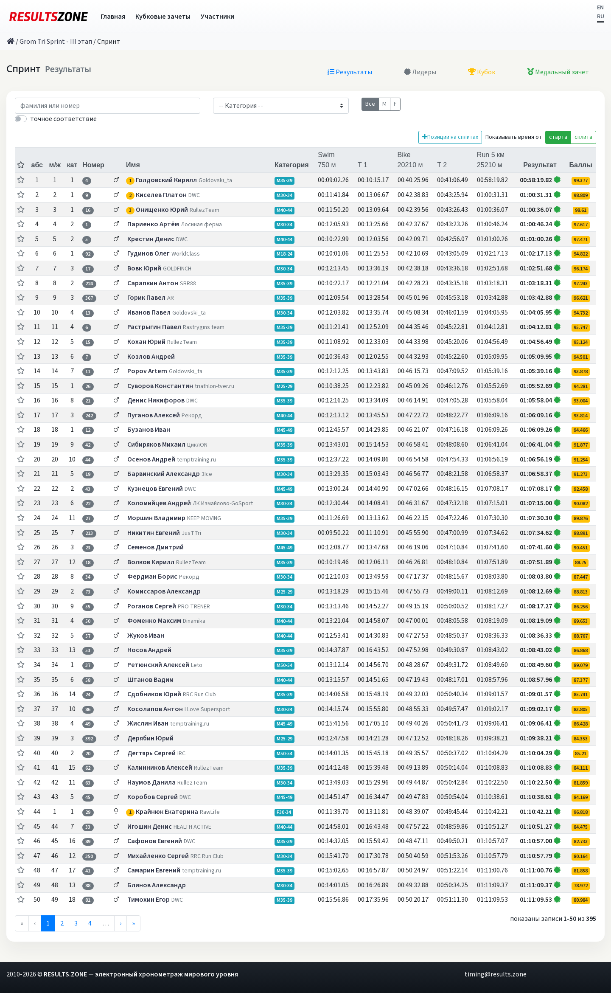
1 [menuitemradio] (48, 923)
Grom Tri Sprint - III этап (56, 41)
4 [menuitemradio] (90, 923)
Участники (217, 16)
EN (600, 7)
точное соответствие (63, 119)
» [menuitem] (133, 923)
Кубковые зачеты (163, 16)
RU (600, 16)
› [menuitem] (120, 923)
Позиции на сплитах (450, 137)
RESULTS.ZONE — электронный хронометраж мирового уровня (141, 974)
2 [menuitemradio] (62, 923)
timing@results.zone (496, 974)
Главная (113, 16)
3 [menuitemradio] (76, 923)
